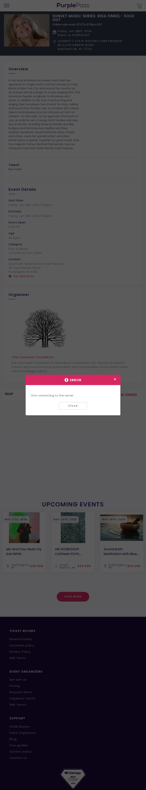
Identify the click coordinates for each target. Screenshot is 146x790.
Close (73, 406)
